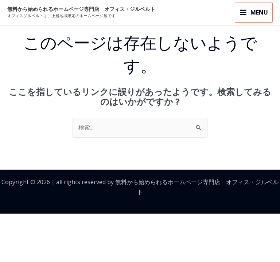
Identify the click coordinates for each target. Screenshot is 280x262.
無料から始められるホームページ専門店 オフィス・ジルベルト (81, 9)
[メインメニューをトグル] (254, 13)
